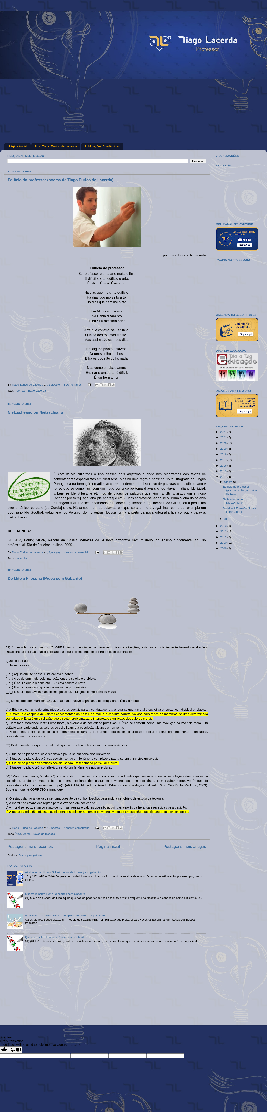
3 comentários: (73, 384)
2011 (223, 537)
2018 (223, 454)
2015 (223, 471)
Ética (18, 833)
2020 (223, 443)
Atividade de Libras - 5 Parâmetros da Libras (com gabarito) (63, 872)
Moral (26, 833)
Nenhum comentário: (77, 552)
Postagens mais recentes (30, 846)
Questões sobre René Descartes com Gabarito (55, 893)
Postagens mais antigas (184, 846)
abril (227, 518)
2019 (223, 448)
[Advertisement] (133, 111)
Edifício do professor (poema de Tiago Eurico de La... (240, 490)
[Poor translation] (15, 1049)
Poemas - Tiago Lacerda (30, 390)
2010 (223, 542)
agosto (228, 481)
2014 (223, 477)
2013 (223, 525)
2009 (223, 548)
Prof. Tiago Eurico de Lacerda (56, 146)
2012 (223, 531)
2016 (223, 465)
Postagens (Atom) (30, 855)
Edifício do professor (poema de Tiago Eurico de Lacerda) (60, 180)
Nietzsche (21, 558)
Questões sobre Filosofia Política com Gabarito (55, 937)
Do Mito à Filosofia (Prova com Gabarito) (45, 578)
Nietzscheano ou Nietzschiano (35, 412)
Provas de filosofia (43, 833)
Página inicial (17, 146)
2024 (223, 431)
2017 (223, 460)
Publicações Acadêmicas (102, 146)
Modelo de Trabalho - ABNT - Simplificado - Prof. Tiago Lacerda (65, 915)
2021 (223, 437)
